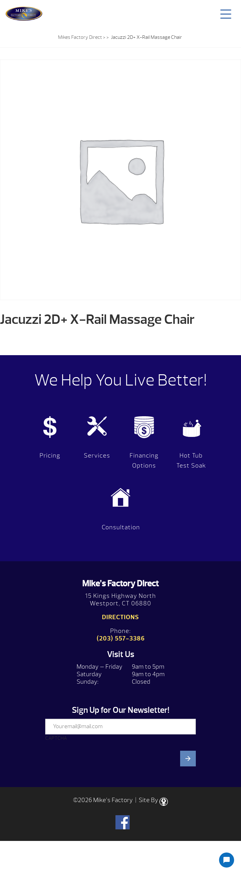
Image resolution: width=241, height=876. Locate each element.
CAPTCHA (56, 738)
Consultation (121, 527)
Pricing (50, 455)
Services (97, 455)
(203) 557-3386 (121, 638)
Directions (120, 617)
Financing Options (144, 460)
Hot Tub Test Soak (191, 460)
